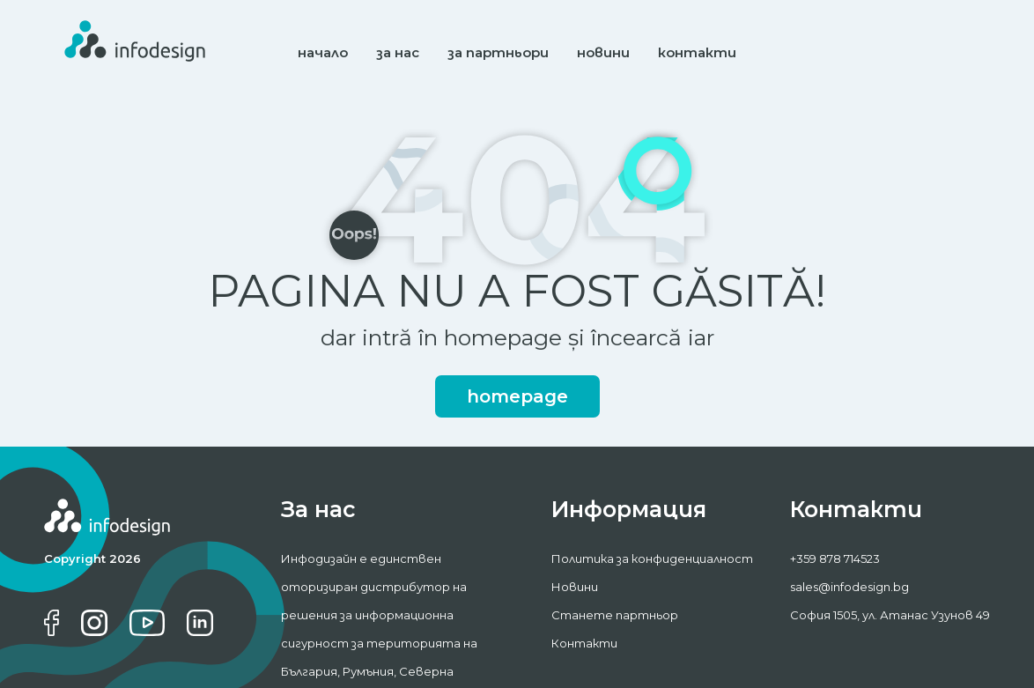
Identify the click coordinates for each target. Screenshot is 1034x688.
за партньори (498, 52)
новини (603, 52)
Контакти (584, 643)
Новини (574, 587)
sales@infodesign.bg (849, 587)
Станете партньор (614, 615)
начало (323, 52)
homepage (517, 396)
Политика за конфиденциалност (652, 558)
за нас (397, 52)
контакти (697, 52)
